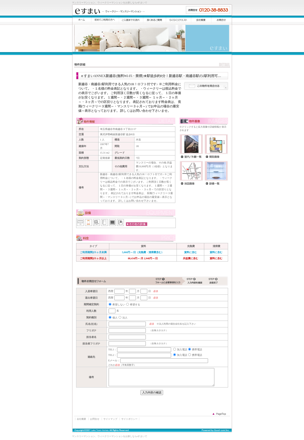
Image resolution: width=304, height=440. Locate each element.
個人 (115, 317)
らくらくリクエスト (178, 19)
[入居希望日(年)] (119, 291)
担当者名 (91, 337)
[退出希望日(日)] (144, 298)
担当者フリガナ (91, 343)
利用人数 (91, 310)
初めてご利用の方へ (105, 19)
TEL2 (111, 355)
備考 (91, 377)
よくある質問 (154, 19)
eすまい (110, 11)
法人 (124, 317)
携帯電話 (197, 349)
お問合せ (221, 19)
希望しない (118, 304)
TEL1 (111, 349)
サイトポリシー (129, 419)
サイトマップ (110, 419)
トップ (82, 19)
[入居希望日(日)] (144, 291)
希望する (135, 304)
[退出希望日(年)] (119, 298)
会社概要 (201, 19)
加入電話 (182, 349)
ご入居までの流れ (131, 19)
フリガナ (91, 330)
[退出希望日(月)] (132, 298)
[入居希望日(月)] (132, 291)
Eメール (112, 360)
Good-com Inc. (211, 430)
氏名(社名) (91, 324)
